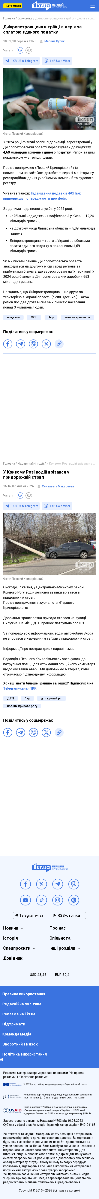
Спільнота (60, 938)
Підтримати (13, 5)
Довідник (12, 958)
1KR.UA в (24, 60)
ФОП (34, 317)
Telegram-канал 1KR (19, 688)
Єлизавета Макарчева (58, 486)
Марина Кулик (54, 41)
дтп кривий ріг (51, 698)
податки (13, 317)
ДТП (10, 698)
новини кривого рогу (22, 706)
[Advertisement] (49, 407)
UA (20, 50)
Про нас (58, 928)
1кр (51, 317)
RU (29, 50)
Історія (10, 938)
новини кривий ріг (77, 317)
